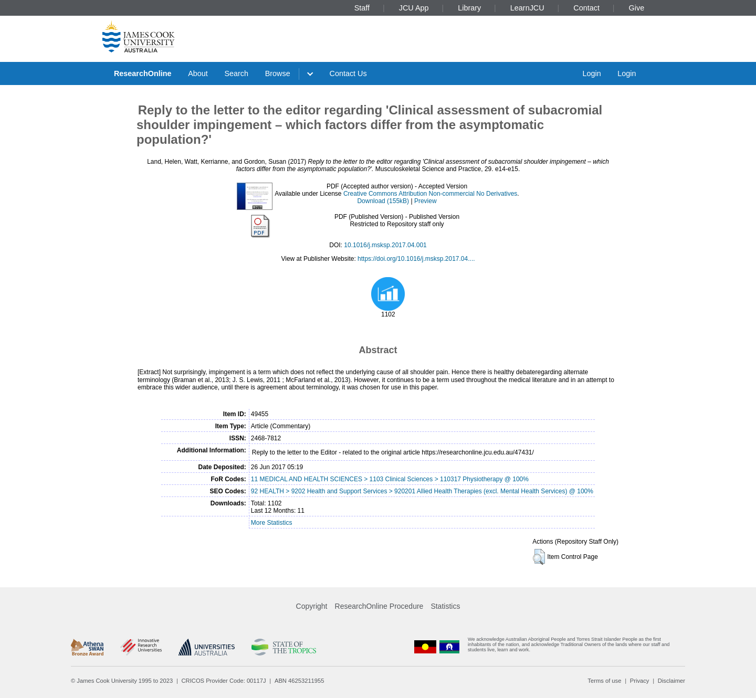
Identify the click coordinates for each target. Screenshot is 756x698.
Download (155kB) (383, 201)
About (198, 73)
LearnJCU (527, 8)
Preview (425, 201)
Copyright (312, 606)
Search (236, 73)
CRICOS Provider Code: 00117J (224, 681)
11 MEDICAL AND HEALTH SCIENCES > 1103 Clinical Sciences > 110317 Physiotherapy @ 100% (390, 479)
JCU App (414, 8)
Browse (277, 73)
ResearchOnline (143, 73)
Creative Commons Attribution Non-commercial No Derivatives (430, 193)
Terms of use (604, 681)
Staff (362, 8)
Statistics (445, 606)
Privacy (639, 681)
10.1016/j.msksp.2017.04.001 (385, 245)
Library (469, 8)
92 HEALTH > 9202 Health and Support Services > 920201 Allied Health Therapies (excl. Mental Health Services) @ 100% (422, 491)
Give (637, 8)
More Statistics (271, 522)
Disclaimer (671, 681)
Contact (586, 8)
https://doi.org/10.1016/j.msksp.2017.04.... (416, 258)
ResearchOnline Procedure (379, 606)
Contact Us (348, 73)
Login (591, 73)
